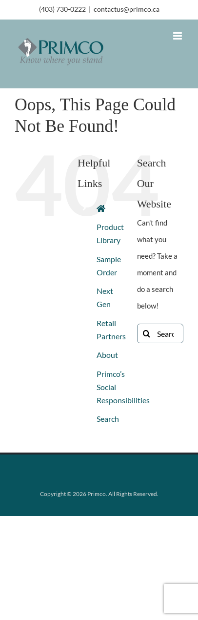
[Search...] (160, 333)
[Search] (147, 333)
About (107, 354)
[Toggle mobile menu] (178, 36)
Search (108, 418)
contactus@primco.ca (126, 9)
